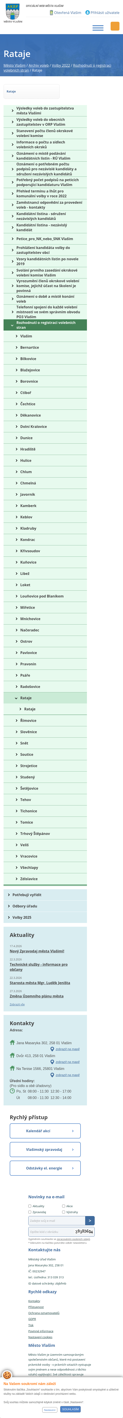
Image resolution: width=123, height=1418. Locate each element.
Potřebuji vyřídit (27, 894)
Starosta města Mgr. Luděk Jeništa (40, 982)
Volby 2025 (22, 917)
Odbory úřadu (25, 906)
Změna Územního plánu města (36, 996)
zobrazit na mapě (68, 1049)
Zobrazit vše (17, 1004)
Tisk (30, 1325)
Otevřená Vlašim (67, 12)
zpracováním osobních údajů (73, 1239)
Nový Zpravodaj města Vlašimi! (37, 951)
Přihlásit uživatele (105, 12)
